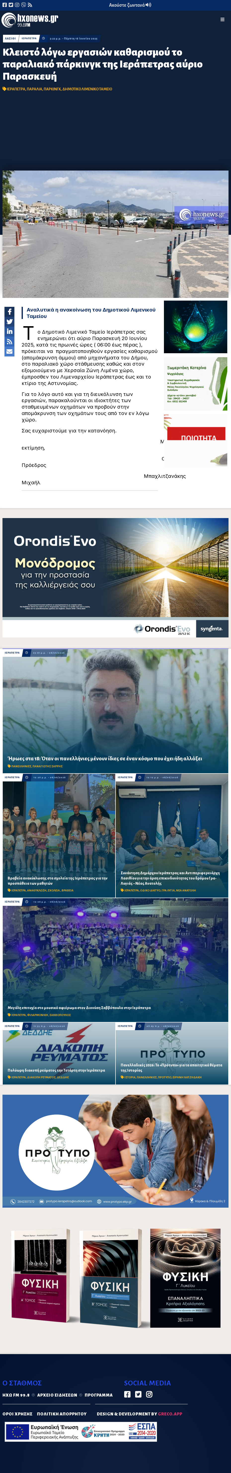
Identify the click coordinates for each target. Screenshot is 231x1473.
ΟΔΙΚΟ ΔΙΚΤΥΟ (150, 890)
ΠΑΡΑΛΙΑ (34, 89)
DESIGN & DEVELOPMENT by (139, 1414)
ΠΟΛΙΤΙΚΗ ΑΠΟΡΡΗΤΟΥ (62, 1414)
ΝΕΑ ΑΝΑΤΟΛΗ (186, 890)
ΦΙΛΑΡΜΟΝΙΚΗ (37, 1015)
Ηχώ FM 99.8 (16, 1395)
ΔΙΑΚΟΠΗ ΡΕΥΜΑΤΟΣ (41, 1077)
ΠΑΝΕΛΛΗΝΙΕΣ (21, 766)
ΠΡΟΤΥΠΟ (164, 1077)
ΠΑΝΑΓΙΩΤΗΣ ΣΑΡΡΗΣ (48, 766)
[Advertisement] (115, 133)
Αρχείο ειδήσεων (57, 1395)
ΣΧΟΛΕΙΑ (54, 890)
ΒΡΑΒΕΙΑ (68, 890)
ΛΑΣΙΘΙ (10, 38)
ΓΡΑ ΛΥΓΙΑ (168, 890)
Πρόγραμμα (99, 1395)
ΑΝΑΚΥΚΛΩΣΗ (36, 890)
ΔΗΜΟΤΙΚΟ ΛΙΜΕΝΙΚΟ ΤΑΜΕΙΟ (87, 89)
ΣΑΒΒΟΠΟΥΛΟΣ (60, 1015)
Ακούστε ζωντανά (130, 5)
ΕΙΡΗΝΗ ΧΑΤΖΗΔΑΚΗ (187, 1077)
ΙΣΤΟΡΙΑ (130, 1077)
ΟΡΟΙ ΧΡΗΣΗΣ (17, 1414)
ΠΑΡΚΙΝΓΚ (52, 89)
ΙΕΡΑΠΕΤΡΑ (30, 38)
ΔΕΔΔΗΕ (63, 1077)
